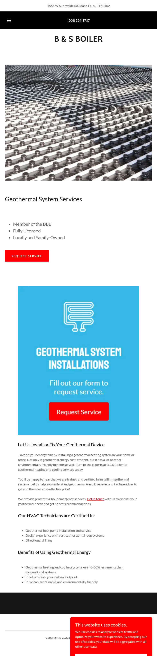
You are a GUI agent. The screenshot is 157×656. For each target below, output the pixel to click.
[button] (11, 20)
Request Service (26, 256)
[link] (78, 40)
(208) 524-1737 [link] (78, 20)
